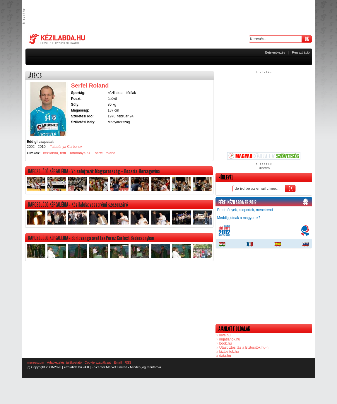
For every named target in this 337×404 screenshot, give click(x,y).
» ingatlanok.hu (227, 339)
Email (118, 362)
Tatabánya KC (80, 153)
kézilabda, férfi (54, 153)
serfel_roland (105, 153)
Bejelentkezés (275, 52)
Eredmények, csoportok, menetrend (245, 210)
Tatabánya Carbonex (66, 147)
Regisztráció (301, 52)
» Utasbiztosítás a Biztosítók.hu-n (241, 347)
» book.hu (223, 343)
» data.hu (223, 356)
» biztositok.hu (227, 352)
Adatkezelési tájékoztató (64, 362)
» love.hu (223, 335)
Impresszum (35, 362)
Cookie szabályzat (98, 362)
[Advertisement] (168, 16)
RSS (128, 362)
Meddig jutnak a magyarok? (238, 218)
